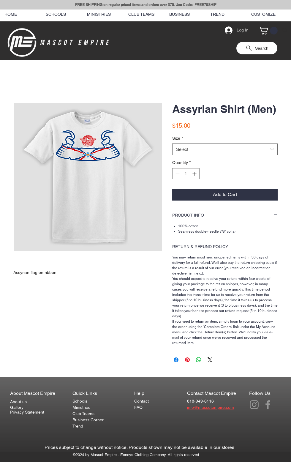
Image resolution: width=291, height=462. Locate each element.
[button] (268, 30)
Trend (77, 426)
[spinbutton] (186, 173)
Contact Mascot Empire (211, 393)
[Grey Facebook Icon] (268, 405)
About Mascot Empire (32, 393)
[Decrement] (177, 173)
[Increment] (195, 173)
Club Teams (83, 413)
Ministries (81, 407)
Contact (141, 401)
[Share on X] (209, 359)
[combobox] (225, 149)
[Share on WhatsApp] (198, 359)
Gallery (16, 407)
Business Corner (88, 419)
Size (177, 138)
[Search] (285, 30)
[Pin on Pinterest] (187, 359)
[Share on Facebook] (176, 359)
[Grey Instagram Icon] (254, 405)
